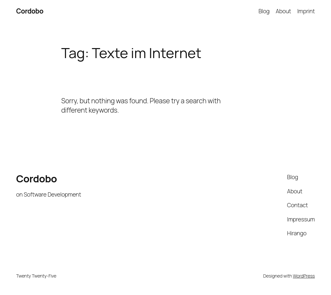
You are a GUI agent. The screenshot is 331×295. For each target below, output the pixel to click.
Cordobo (29, 10)
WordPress (304, 276)
